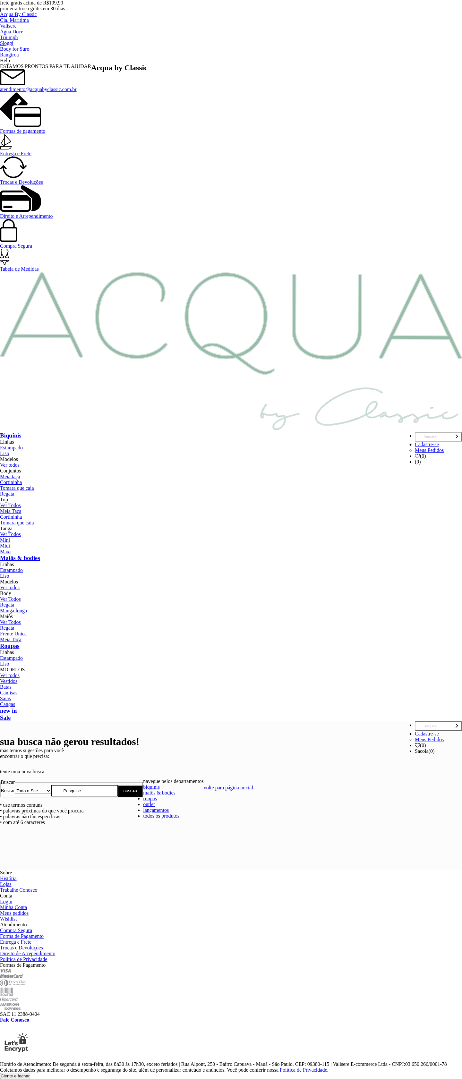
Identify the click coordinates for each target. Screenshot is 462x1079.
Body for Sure (14, 49)
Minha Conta (13, 907)
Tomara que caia (17, 488)
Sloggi (6, 43)
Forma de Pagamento (22, 936)
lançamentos (156, 810)
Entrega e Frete (15, 150)
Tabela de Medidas (19, 266)
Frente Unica (13, 633)
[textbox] (84, 790)
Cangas (7, 704)
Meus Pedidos (429, 450)
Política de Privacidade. (304, 1070)
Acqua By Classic (18, 14)
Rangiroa (9, 54)
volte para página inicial (228, 787)
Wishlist (8, 919)
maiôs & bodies (159, 792)
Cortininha (11, 482)
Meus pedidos (14, 913)
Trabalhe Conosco (18, 890)
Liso (4, 453)
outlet (149, 804)
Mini (5, 540)
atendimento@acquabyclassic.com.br (38, 86)
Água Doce (11, 31)
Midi (5, 545)
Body (5, 593)
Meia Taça (10, 511)
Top (4, 499)
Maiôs (6, 616)
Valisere (8, 26)
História (8, 878)
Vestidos (8, 681)
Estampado (11, 447)
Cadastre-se (427, 444)
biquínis (151, 787)
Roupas (9, 645)
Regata (7, 494)
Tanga (6, 528)
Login (6, 901)
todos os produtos (161, 816)
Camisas (8, 692)
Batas (6, 687)
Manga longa (13, 610)
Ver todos (10, 465)
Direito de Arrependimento (27, 953)
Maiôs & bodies (20, 558)
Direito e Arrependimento (26, 213)
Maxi (5, 551)
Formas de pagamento (22, 128)
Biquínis (10, 435)
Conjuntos (10, 470)
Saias (5, 698)
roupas (150, 798)
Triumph (9, 37)
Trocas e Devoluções (21, 179)
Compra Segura (16, 243)
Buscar (8, 790)
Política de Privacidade (23, 959)
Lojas (6, 884)
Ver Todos (10, 505)
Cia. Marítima (14, 20)
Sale (5, 717)
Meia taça (10, 476)
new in (8, 710)
